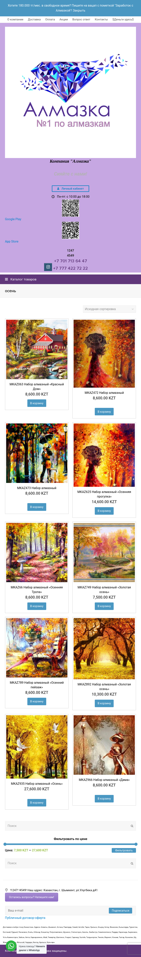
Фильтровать (124, 850)
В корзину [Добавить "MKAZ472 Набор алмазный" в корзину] (104, 411)
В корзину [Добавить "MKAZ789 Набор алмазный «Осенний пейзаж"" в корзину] (36, 701)
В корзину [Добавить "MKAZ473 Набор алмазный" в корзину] (36, 507)
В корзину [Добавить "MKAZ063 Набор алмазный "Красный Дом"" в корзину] (36, 403)
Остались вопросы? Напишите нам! (31, 897)
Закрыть (79, 10)
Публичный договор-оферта (25, 918)
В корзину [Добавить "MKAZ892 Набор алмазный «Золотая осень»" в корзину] (104, 703)
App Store (11, 241)
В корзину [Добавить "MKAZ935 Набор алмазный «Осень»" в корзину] (36, 802)
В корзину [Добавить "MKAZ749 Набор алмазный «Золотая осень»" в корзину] (104, 606)
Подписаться (120, 910)
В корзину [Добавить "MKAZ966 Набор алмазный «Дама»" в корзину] (104, 798)
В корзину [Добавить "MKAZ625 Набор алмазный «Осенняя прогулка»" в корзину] (104, 511)
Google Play (13, 219)
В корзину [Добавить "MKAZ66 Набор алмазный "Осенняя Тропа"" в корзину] (36, 606)
